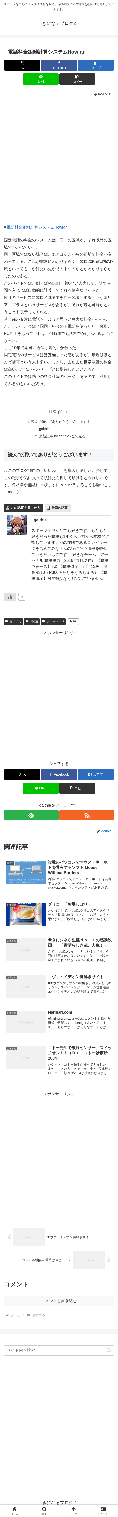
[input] (59, 1350)
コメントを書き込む (59, 1301)
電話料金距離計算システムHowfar (36, 227)
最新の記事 (60, 508)
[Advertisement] (59, 159)
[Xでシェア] (22, 65)
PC (73, 621)
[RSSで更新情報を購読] (86, 815)
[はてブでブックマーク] (96, 65)
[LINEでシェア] (41, 79)
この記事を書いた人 (25, 508)
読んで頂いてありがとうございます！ (60, 422)
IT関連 (32, 621)
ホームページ (53, 621)
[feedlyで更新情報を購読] (31, 815)
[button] (77, 79)
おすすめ (13, 621)
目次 (53, 411)
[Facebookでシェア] (59, 65)
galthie (44, 429)
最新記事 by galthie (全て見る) (63, 436)
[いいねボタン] (10, 597)
